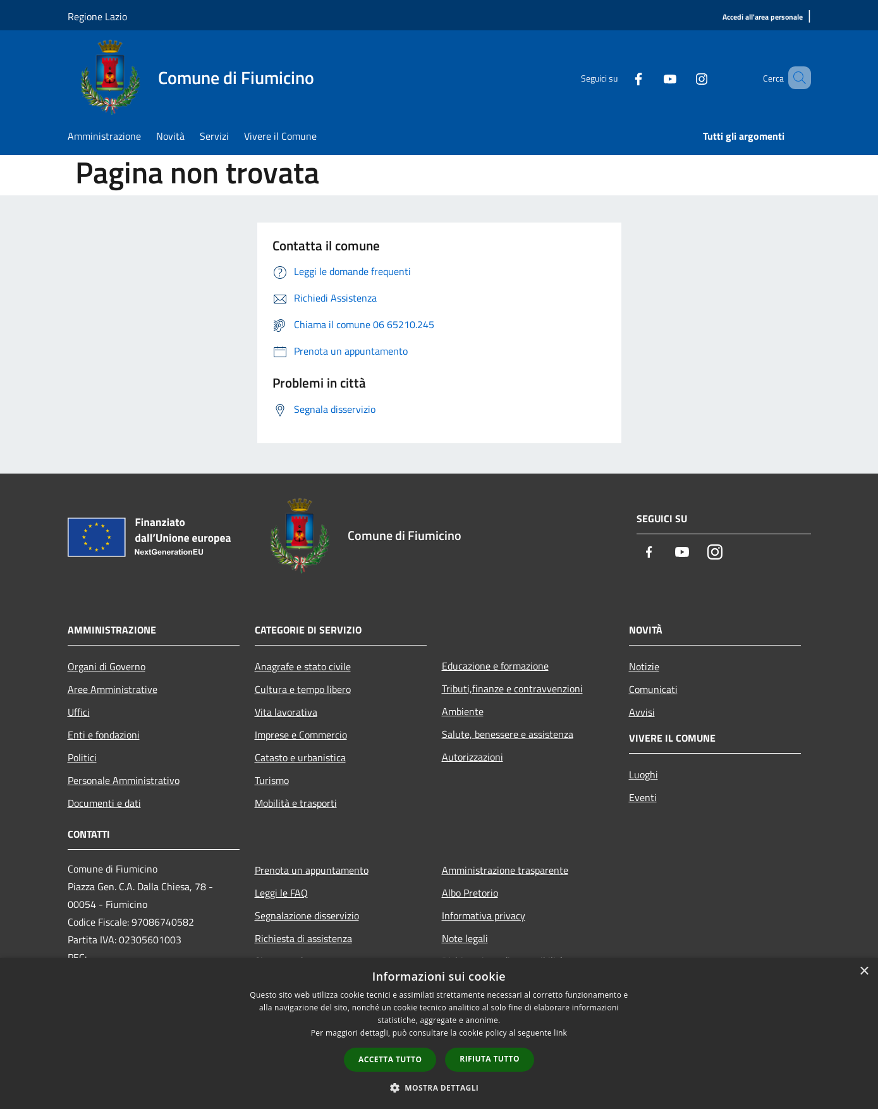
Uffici (79, 712)
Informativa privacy (483, 915)
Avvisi (642, 712)
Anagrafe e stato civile (303, 666)
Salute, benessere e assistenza (507, 734)
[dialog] (439, 1033)
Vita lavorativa (286, 712)
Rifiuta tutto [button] (490, 1058)
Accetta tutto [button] (390, 1059)
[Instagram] (683, 77)
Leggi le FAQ (281, 892)
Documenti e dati (104, 803)
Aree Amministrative (112, 689)
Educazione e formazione (495, 665)
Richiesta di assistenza (303, 938)
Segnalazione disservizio (307, 915)
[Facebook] (620, 77)
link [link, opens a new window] (560, 1032)
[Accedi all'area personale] (763, 17)
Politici (82, 757)
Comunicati (653, 689)
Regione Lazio (97, 16)
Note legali (465, 938)
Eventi (643, 797)
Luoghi (643, 774)
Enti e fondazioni (104, 734)
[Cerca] (796, 78)
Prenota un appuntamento (312, 870)
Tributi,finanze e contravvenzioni (512, 688)
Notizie (644, 666)
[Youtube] (651, 77)
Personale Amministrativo (124, 780)
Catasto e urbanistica (300, 757)
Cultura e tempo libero (303, 689)
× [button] (864, 971)
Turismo (272, 780)
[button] (439, 1087)
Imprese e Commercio (301, 734)
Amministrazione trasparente (505, 870)
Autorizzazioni (472, 756)
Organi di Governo (106, 666)
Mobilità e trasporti (296, 803)
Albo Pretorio (470, 892)
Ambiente (463, 711)
